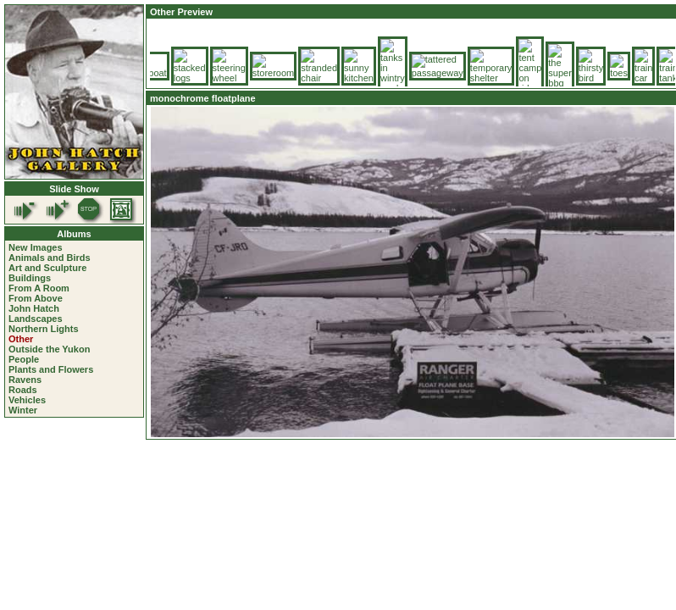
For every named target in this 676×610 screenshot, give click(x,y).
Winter (22, 410)
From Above (35, 298)
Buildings (29, 278)
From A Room (38, 288)
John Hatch (33, 308)
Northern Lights (43, 329)
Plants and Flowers (50, 369)
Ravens (25, 379)
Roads (22, 390)
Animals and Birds (49, 257)
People (23, 359)
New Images (35, 247)
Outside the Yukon (49, 349)
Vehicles (27, 400)
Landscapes (35, 318)
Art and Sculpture (47, 268)
